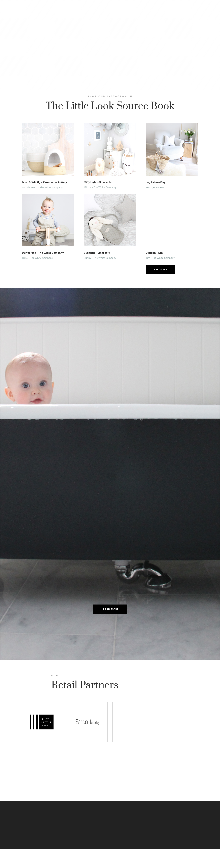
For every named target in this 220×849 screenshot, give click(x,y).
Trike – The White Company (37, 257)
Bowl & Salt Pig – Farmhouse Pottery (44, 182)
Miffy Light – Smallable (98, 182)
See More (160, 269)
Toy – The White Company (160, 257)
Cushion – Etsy (154, 252)
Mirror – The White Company (100, 187)
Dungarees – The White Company (43, 252)
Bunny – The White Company (100, 257)
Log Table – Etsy (155, 182)
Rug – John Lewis (155, 187)
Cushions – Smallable (97, 252)
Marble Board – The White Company (42, 187)
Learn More (110, 609)
